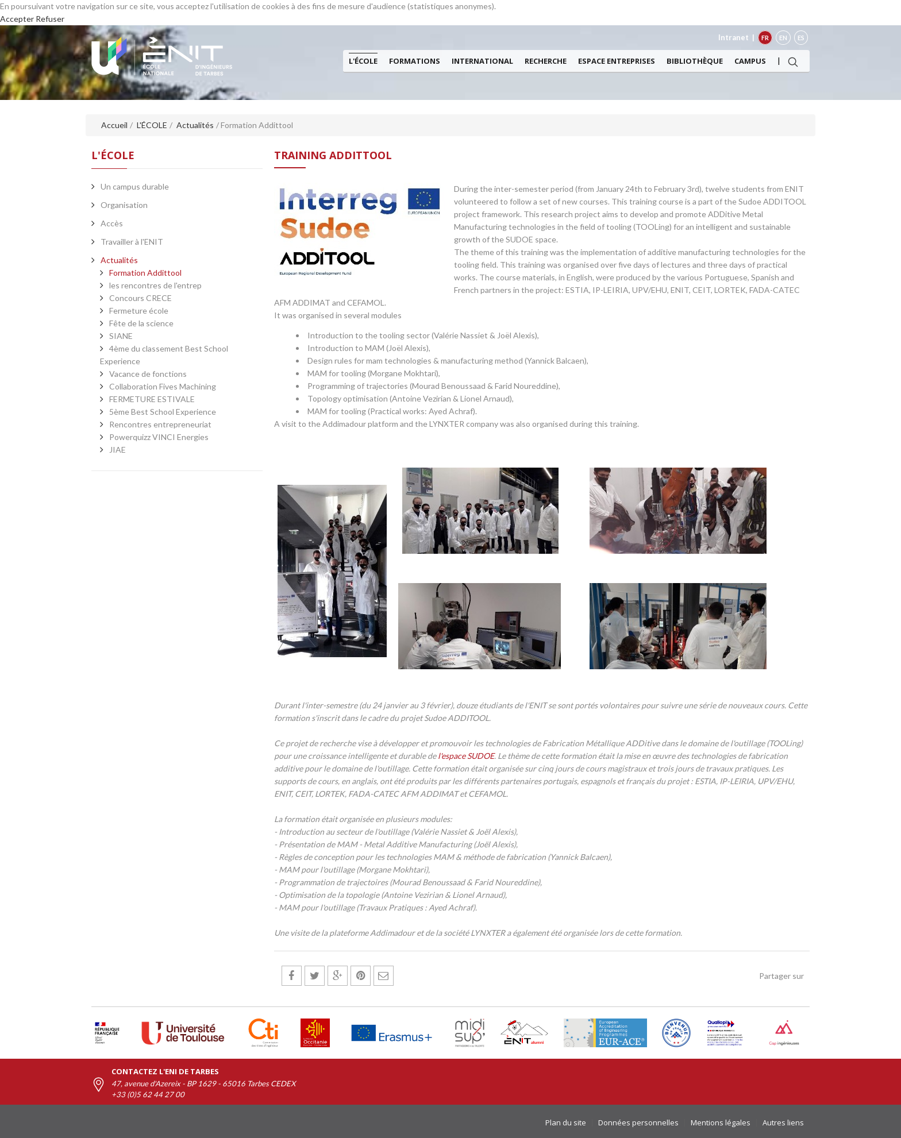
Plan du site (565, 1122)
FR (765, 37)
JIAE (117, 449)
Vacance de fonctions (148, 374)
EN (783, 37)
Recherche (546, 61)
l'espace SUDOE (466, 756)
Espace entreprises (616, 61)
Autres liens (783, 1122)
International (482, 61)
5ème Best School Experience (162, 411)
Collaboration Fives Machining (162, 386)
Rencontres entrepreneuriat (160, 424)
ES (801, 37)
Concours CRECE (140, 298)
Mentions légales (720, 1122)
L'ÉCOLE (363, 61)
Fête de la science (141, 323)
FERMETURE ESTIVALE (152, 399)
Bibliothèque (695, 61)
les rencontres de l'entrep (155, 285)
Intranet (733, 37)
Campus (750, 61)
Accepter (17, 19)
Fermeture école (138, 310)
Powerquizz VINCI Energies (159, 437)
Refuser (50, 19)
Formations (414, 61)
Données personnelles (638, 1122)
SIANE (121, 336)
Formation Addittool (145, 272)
